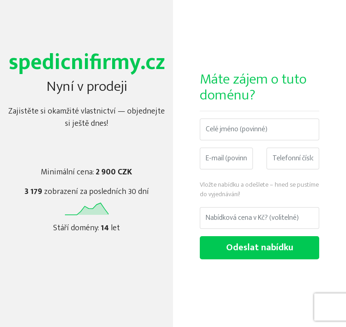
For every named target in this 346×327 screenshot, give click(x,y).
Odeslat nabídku (259, 247)
